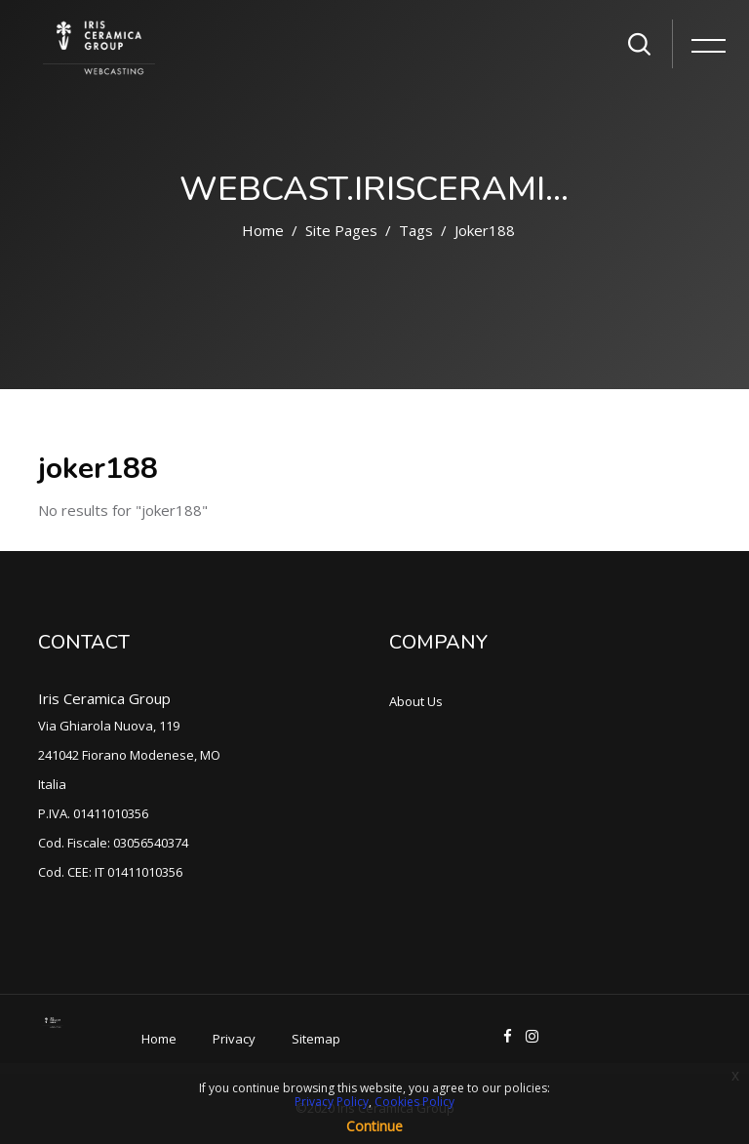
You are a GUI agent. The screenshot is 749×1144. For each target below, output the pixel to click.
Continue (374, 1126)
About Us (416, 701)
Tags (416, 230)
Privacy (234, 1038)
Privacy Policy (332, 1101)
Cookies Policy (414, 1101)
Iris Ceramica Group (104, 698)
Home (263, 230)
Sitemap (316, 1038)
